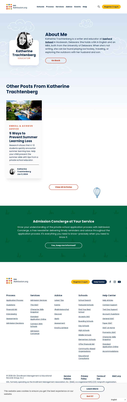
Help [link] (85, 7)
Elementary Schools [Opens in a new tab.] (87, 339)
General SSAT (108, 318)
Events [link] (77, 7)
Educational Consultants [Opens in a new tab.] (84, 357)
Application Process (14, 300)
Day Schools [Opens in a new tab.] (84, 326)
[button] (16, 7)
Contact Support (110, 305)
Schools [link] (40, 7)
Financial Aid (11, 309)
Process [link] (50, 7)
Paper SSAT (107, 323)
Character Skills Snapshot (37, 310)
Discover (58, 314)
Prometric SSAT (109, 332)
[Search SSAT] (99, 6)
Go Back (55, 60)
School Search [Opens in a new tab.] (85, 300)
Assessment (59, 323)
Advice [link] (69, 7)
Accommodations (110, 351)
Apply (56, 318)
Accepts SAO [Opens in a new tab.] (84, 316)
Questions (10, 305)
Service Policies (67, 377)
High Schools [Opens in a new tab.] (84, 330)
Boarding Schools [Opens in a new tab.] (86, 321)
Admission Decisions (15, 323)
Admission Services (38, 300)
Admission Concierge (34, 332)
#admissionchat (61, 309)
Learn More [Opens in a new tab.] (92, 388)
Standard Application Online (38, 317)
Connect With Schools (36, 325)
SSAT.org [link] (116, 376)
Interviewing (11, 314)
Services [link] (60, 7)
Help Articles (108, 300)
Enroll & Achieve (61, 328)
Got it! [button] (90, 396)
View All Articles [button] (63, 187)
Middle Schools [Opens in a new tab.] (85, 335)
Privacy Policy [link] (84, 377)
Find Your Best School (85, 310)
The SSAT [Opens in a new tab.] (34, 305)
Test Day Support (110, 309)
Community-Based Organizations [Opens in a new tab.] (87, 349)
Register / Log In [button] (111, 7)
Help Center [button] (99, 282)
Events (57, 305)
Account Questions (111, 314)
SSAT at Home (109, 328)
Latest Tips (59, 300)
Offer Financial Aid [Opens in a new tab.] (86, 344)
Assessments (12, 318)
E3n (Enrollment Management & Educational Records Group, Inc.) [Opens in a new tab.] (29, 377)
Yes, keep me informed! (63, 245)
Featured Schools (86, 305)
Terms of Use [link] (101, 377)
